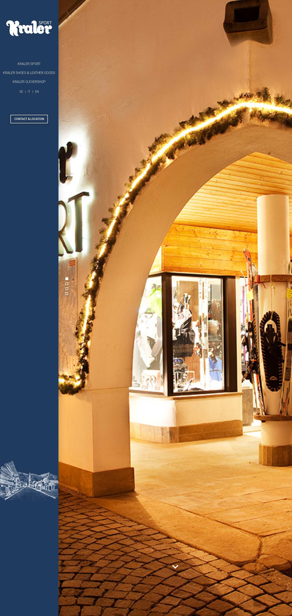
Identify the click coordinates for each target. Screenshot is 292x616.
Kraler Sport (29, 64)
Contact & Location (29, 119)
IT (29, 91)
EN (37, 91)
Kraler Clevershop (29, 82)
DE (21, 91)
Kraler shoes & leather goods (29, 73)
